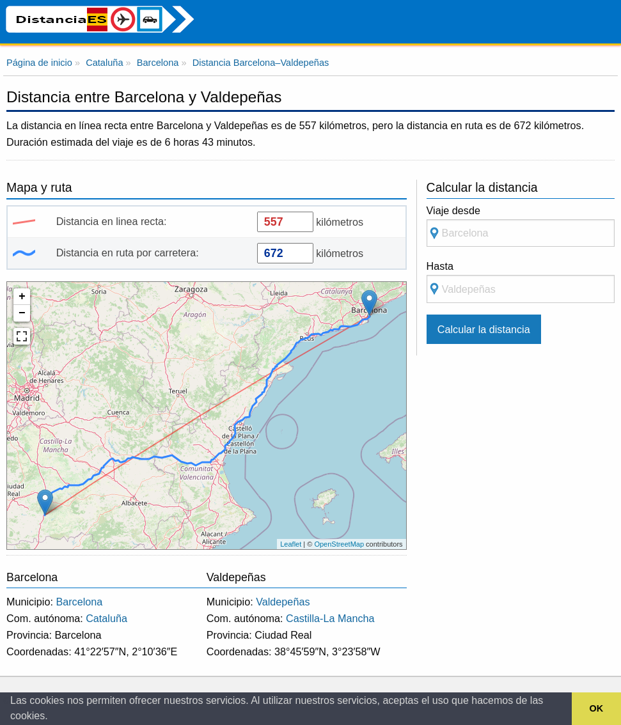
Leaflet (290, 544)
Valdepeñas (283, 601)
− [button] (22, 313)
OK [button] (597, 708)
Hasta (521, 281)
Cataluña (106, 618)
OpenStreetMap (339, 544)
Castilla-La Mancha (330, 618)
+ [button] (22, 296)
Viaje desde (521, 226)
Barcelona (79, 601)
